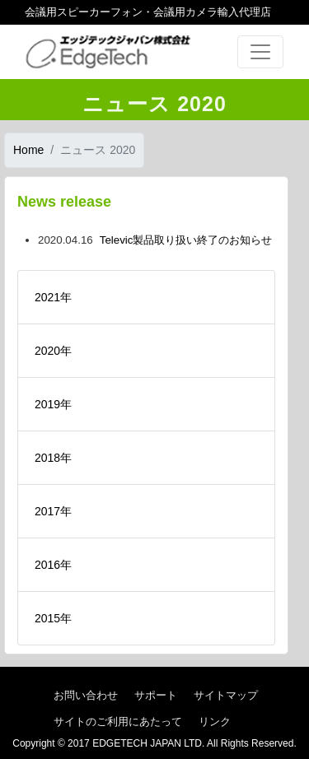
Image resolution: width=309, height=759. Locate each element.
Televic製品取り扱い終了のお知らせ (186, 240)
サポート (155, 695)
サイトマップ (226, 695)
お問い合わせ (86, 695)
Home (28, 149)
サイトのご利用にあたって (118, 721)
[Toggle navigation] (260, 51)
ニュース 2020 (97, 149)
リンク (215, 721)
